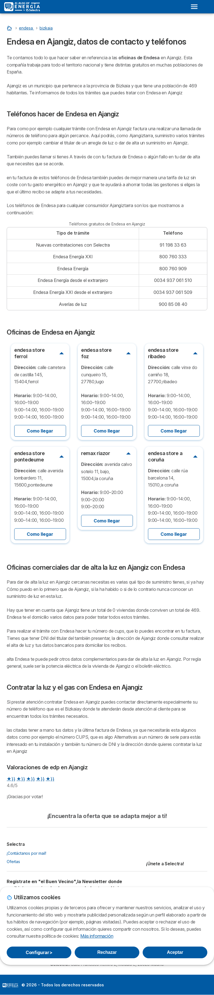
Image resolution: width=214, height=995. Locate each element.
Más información (96, 936)
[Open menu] (194, 6)
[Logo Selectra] (22, 6)
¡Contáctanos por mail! (26, 853)
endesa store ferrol (29, 353)
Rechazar (107, 952)
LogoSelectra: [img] (10, 985)
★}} (11, 779)
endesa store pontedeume (29, 456)
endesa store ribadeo (163, 353)
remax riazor (95, 453)
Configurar (39, 952)
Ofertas (13, 861)
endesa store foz (96, 353)
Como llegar (40, 431)
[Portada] (10, 28)
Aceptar (175, 952)
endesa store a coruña (165, 456)
